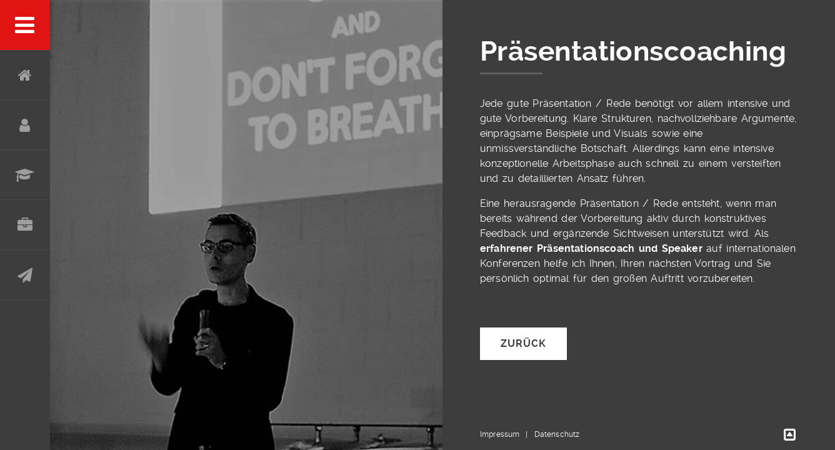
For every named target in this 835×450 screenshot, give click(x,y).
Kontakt (25, 275)
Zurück (523, 343)
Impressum (499, 434)
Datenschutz (557, 434)
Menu (25, 25)
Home (25, 75)
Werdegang (25, 175)
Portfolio (25, 225)
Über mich (25, 125)
